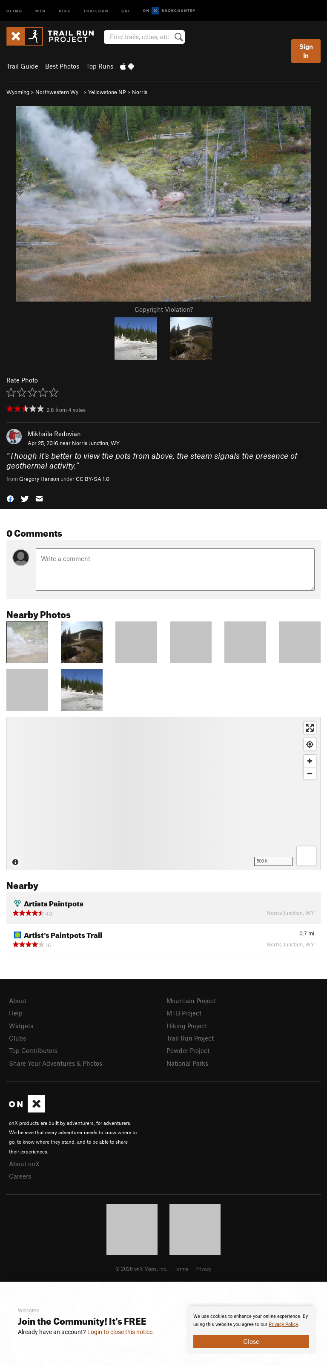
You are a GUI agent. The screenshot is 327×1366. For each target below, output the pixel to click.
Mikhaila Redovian (54, 433)
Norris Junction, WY (96, 443)
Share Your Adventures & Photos (55, 1063)
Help (16, 1013)
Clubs (17, 1038)
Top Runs (99, 66)
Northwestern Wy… (58, 92)
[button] (10, 498)
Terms (181, 1268)
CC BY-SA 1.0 (92, 478)
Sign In (306, 51)
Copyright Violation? (164, 309)
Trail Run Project (190, 1038)
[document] (251, 1330)
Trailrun (96, 10)
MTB (40, 10)
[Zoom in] (310, 761)
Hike (65, 10)
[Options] (306, 856)
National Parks (187, 1063)
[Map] (163, 793)
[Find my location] (310, 744)
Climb (14, 10)
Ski (125, 10)
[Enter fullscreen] (310, 728)
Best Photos (62, 66)
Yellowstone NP (107, 92)
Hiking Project (186, 1026)
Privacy (203, 1268)
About (17, 1000)
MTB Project (183, 1013)
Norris (139, 92)
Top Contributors (33, 1050)
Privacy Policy (283, 1324)
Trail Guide (22, 66)
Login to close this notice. (120, 1332)
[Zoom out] (310, 773)
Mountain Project (191, 1000)
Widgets (21, 1026)
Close (251, 1341)
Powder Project (187, 1050)
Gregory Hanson (39, 478)
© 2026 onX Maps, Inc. (141, 1268)
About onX (24, 1164)
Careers (20, 1176)
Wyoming (17, 92)
